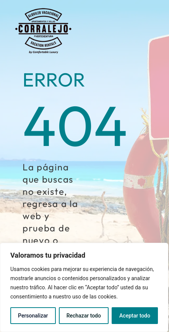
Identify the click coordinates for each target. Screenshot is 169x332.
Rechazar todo (84, 316)
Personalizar (33, 316)
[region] (84, 287)
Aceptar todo (134, 316)
